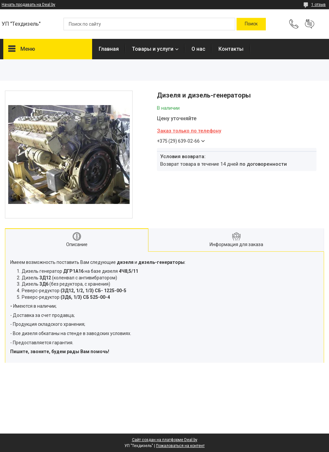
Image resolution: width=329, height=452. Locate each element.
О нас (198, 49)
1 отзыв (318, 4)
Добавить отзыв (309, 24)
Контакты (230, 49)
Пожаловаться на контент (180, 445)
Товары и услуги (152, 49)
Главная (109, 49)
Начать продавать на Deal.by (28, 4)
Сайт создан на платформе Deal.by (164, 440)
